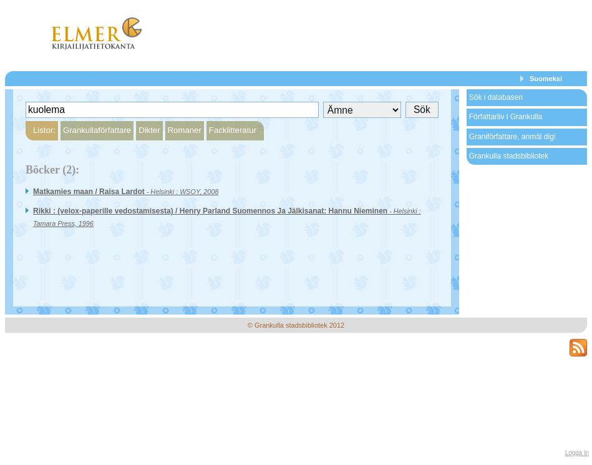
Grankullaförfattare (97, 130)
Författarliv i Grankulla (505, 116)
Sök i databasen (496, 97)
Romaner (184, 130)
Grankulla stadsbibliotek (508, 156)
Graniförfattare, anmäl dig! (512, 136)
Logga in (577, 452)
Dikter (149, 130)
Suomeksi (546, 78)
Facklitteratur (232, 130)
